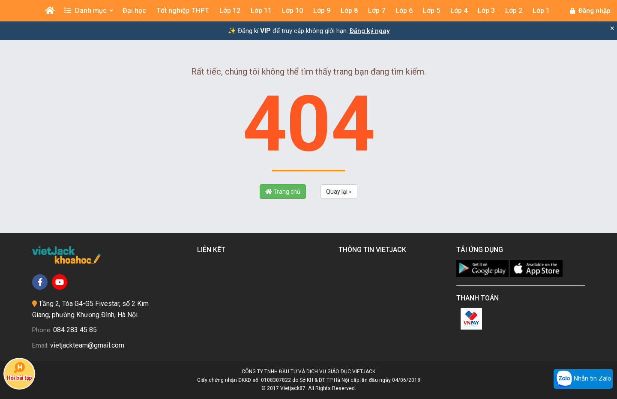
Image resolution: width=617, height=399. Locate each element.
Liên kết (213, 250)
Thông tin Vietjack (374, 250)
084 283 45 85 (75, 330)
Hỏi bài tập (19, 371)
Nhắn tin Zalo (583, 378)
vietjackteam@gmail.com (87, 345)
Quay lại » (339, 191)
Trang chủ (282, 191)
